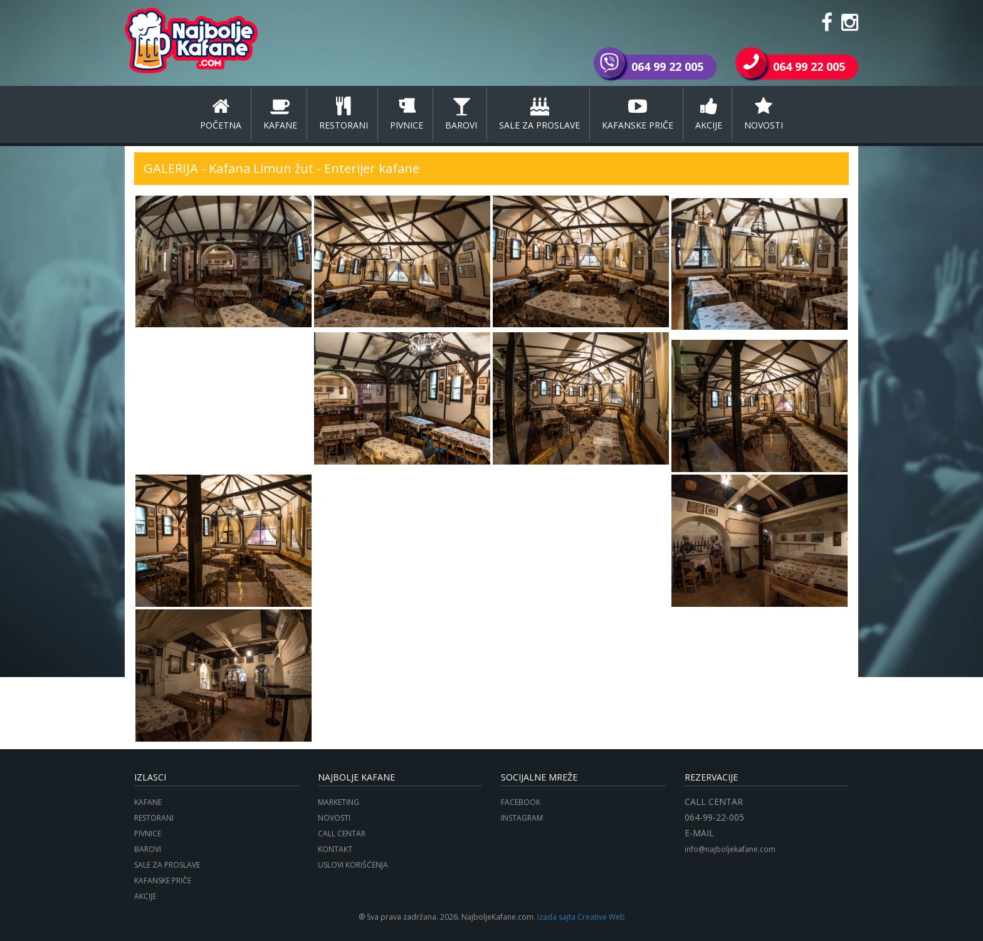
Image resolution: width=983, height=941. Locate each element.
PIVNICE (406, 114)
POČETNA (220, 114)
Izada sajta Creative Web (581, 917)
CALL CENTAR (341, 833)
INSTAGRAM (522, 817)
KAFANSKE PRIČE (637, 114)
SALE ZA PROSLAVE (539, 114)
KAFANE (280, 114)
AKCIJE (708, 114)
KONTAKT (335, 849)
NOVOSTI (763, 114)
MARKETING (338, 802)
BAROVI (461, 114)
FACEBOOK (520, 802)
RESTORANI (343, 114)
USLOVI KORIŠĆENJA (353, 865)
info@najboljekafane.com (730, 849)
